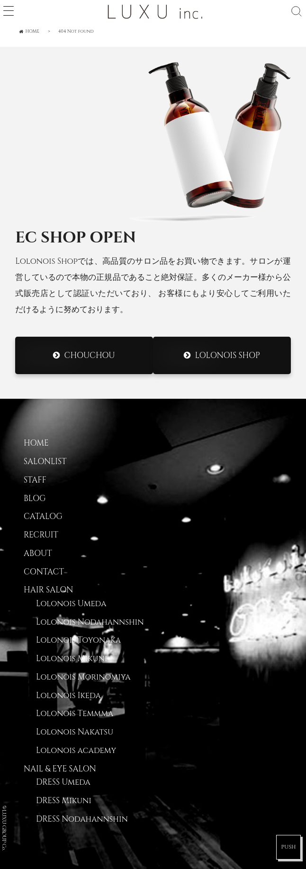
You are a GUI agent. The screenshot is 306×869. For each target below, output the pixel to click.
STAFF (35, 480)
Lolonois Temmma (74, 713)
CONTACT (44, 572)
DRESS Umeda (63, 782)
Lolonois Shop (227, 355)
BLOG (35, 498)
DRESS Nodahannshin (82, 819)
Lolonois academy (76, 750)
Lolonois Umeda (71, 604)
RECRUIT (41, 535)
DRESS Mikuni (63, 801)
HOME (36, 443)
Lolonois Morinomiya (83, 677)
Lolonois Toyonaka (78, 640)
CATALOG (43, 516)
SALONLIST (45, 462)
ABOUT (38, 553)
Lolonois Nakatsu (74, 732)
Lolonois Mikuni (71, 659)
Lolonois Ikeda (68, 695)
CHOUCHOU (89, 355)
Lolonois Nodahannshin (90, 622)
